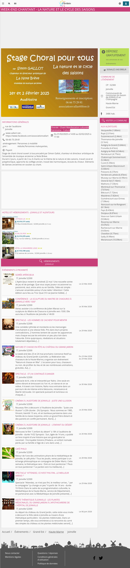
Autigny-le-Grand (109, 145)
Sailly (103, 236)
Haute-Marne (112, 103)
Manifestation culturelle (77, 127)
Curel (103, 163)
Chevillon (105, 233)
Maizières (105, 195)
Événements (22, 532)
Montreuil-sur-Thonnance (113, 186)
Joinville (109, 89)
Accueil (6, 532)
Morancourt (106, 239)
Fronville (105, 148)
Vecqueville (106, 130)
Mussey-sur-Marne (110, 177)
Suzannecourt (107, 136)
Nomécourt (106, 154)
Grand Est (110, 107)
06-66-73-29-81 (13, 139)
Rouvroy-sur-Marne (110, 222)
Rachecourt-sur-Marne (111, 227)
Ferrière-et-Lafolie (109, 174)
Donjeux (105, 213)
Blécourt (105, 192)
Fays (103, 210)
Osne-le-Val (106, 180)
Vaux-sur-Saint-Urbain (111, 216)
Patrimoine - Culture (60, 130)
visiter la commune (114, 120)
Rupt (103, 133)
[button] (114, 57)
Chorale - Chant (58, 127)
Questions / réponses (48, 553)
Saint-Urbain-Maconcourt (113, 166)
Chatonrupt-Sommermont (113, 157)
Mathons (105, 183)
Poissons (105, 171)
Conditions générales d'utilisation (48, 558)
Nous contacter (12, 553)
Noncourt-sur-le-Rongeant (113, 204)
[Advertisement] (65, 29)
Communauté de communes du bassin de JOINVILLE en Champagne (116, 96)
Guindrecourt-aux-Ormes (113, 198)
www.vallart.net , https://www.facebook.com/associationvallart (27, 134)
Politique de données (48, 563)
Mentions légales (13, 557)
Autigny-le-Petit (108, 151)
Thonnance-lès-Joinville (112, 139)
